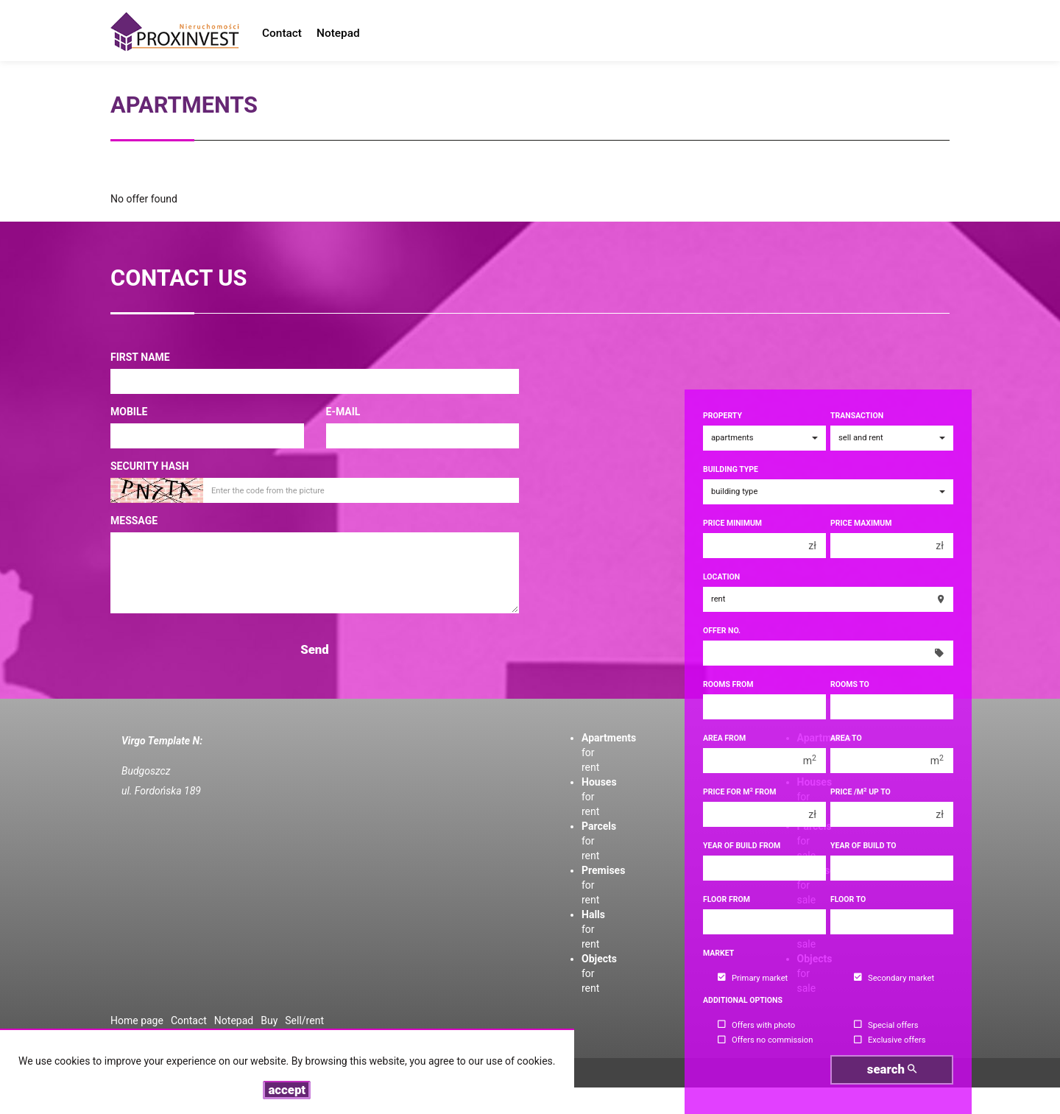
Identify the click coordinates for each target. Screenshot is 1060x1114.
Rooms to (849, 684)
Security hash (149, 466)
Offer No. (722, 630)
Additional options (742, 1000)
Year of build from (741, 845)
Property (722, 415)
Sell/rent (304, 1020)
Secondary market (894, 978)
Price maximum (860, 523)
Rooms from (728, 684)
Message (134, 520)
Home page (136, 1020)
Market (718, 953)
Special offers (886, 1025)
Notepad (338, 33)
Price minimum (732, 523)
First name (140, 357)
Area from (724, 738)
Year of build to (863, 845)
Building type (730, 469)
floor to (848, 899)
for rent (593, 929)
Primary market (753, 978)
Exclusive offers (890, 1041)
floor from (726, 899)
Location (721, 577)
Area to (846, 738)
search (891, 1069)
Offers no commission (765, 1041)
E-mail (343, 411)
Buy (269, 1020)
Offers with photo (756, 1025)
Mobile (128, 411)
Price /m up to (860, 792)
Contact (282, 33)
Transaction (856, 415)
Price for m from (740, 792)
